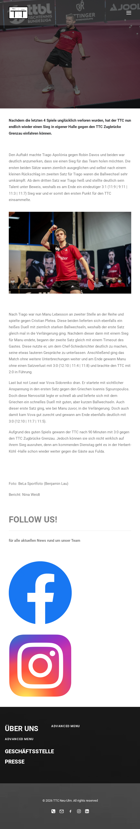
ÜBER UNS (21, 728)
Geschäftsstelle (29, 751)
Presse (14, 762)
